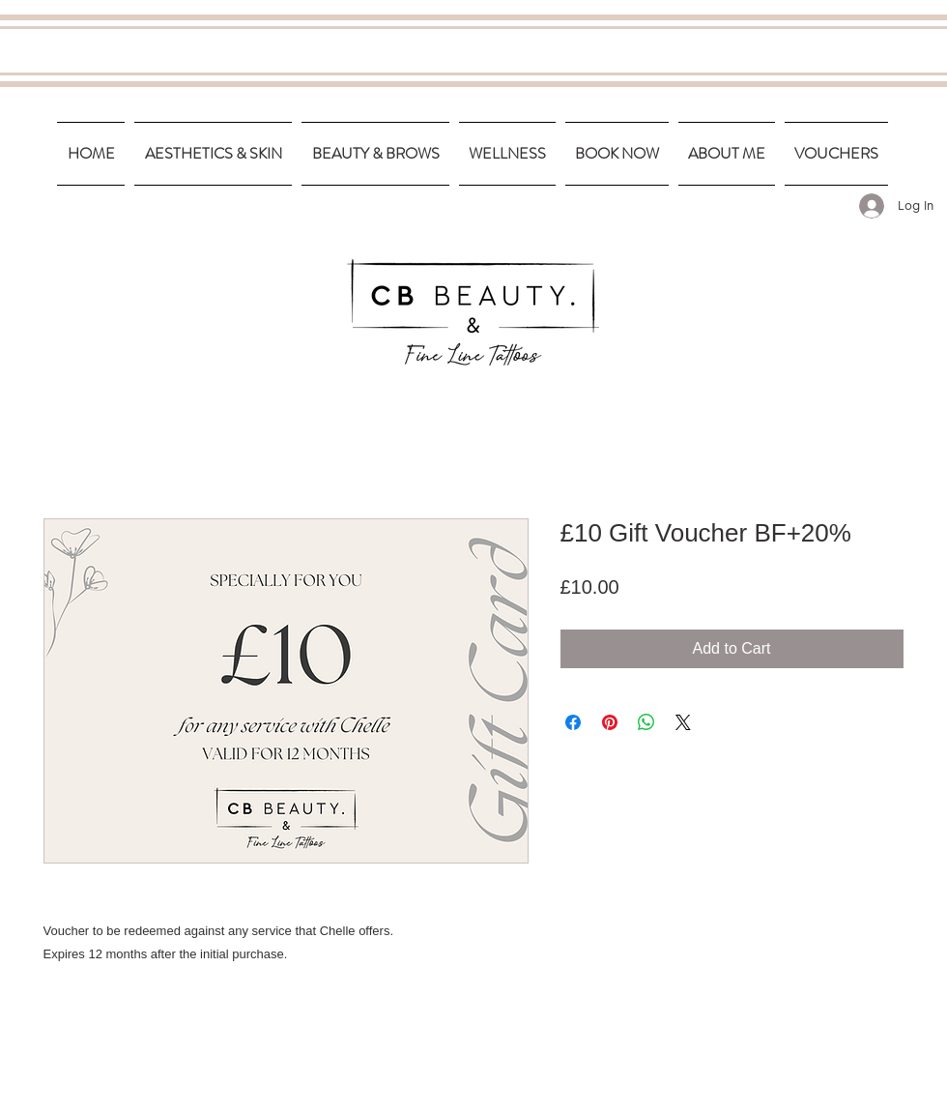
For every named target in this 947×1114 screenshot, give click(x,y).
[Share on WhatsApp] (646, 722)
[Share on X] (683, 722)
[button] (213, 154)
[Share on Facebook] (573, 722)
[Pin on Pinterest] (609, 722)
